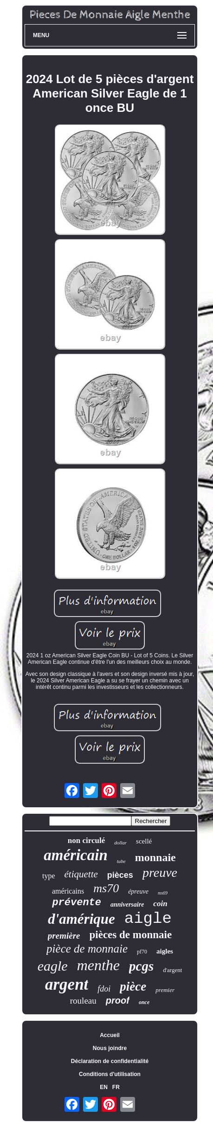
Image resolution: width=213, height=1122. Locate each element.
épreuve (138, 891)
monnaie (155, 857)
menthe (98, 965)
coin (160, 903)
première (64, 935)
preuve (159, 872)
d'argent (172, 969)
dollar (120, 842)
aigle (148, 918)
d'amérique (81, 919)
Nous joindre (110, 1048)
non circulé (86, 840)
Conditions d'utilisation (110, 1074)
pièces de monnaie (131, 934)
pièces (120, 875)
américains (68, 891)
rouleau (83, 1000)
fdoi (103, 988)
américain (76, 855)
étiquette (81, 874)
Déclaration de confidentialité (109, 1061)
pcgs (141, 966)
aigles (164, 951)
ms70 (106, 888)
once (144, 1002)
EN (104, 1087)
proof (117, 1000)
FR (116, 1087)
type (48, 876)
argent (66, 984)
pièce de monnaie (87, 948)
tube (121, 861)
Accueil (110, 1035)
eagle (53, 965)
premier (164, 989)
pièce (133, 986)
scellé (144, 841)
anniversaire (127, 904)
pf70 (142, 951)
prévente (76, 902)
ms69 (163, 892)
